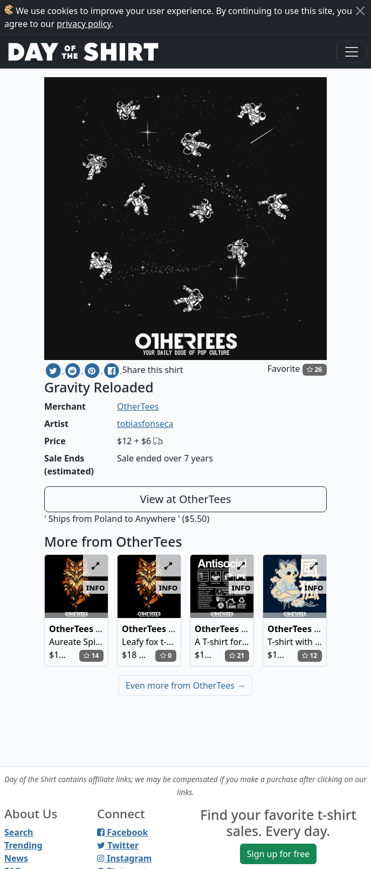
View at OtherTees (185, 499)
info (95, 587)
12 (309, 655)
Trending (23, 845)
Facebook (122, 832)
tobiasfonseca (145, 424)
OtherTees (138, 406)
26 (314, 369)
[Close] (360, 10)
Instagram (124, 858)
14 (91, 655)
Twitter (118, 845)
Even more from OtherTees (185, 685)
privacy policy (84, 24)
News (16, 858)
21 (236, 655)
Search (18, 832)
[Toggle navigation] (351, 52)
